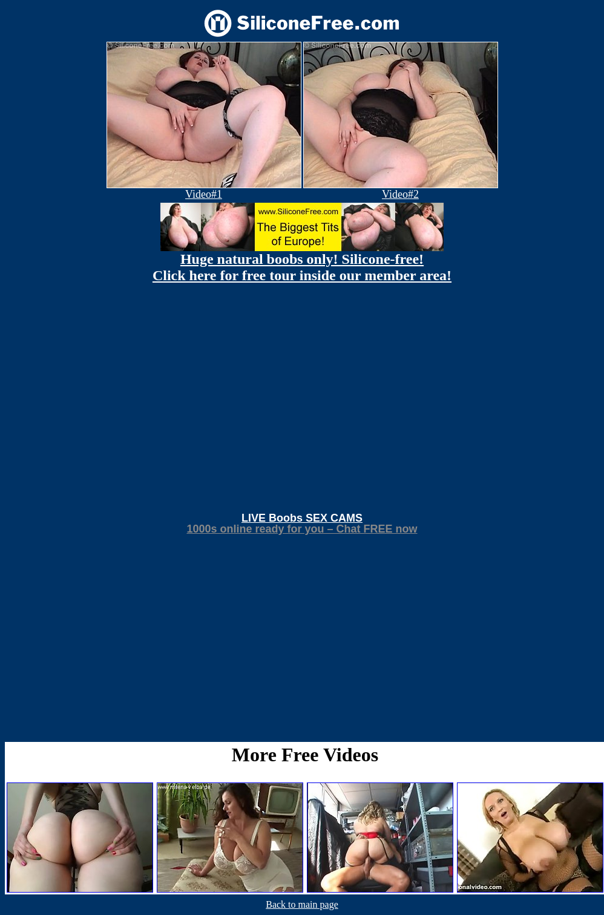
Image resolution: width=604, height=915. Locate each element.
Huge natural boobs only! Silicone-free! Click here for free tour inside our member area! (302, 267)
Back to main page (302, 904)
